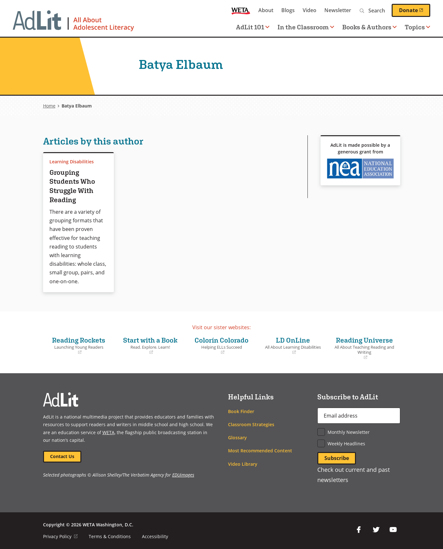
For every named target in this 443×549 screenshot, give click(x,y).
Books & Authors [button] (369, 27)
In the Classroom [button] (305, 27)
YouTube (393, 529)
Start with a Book (150, 345)
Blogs (288, 10)
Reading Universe (364, 348)
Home (49, 106)
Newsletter (337, 10)
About (265, 10)
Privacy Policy (60, 536)
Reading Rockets (78, 345)
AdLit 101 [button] (252, 27)
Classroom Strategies (251, 424)
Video (309, 10)
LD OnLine (293, 345)
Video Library (242, 463)
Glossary (237, 437)
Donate (414, 10)
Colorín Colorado (221, 345)
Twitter (376, 529)
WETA (240, 10)
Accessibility (155, 536)
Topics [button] (417, 27)
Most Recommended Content (260, 450)
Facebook (359, 529)
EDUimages (183, 475)
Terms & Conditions (110, 536)
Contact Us (62, 456)
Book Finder (241, 411)
